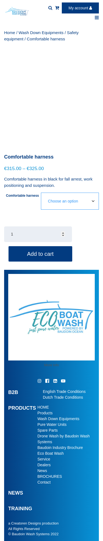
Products (44, 413)
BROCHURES (49, 476)
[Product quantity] (38, 234)
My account (80, 8)
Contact (44, 482)
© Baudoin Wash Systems (29, 534)
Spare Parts (47, 430)
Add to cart (40, 254)
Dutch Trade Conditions (63, 397)
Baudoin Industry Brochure (60, 447)
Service (43, 459)
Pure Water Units (51, 424)
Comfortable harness (22, 196)
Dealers (44, 465)
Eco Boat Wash (50, 453)
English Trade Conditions (64, 391)
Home (9, 32)
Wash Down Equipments (41, 32)
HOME (43, 407)
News (42, 470)
